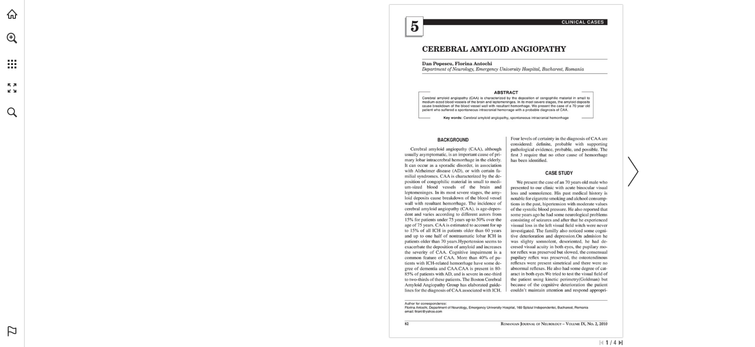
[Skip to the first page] (601, 342)
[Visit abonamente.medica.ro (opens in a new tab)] (12, 14)
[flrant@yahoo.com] (428, 311)
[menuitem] (12, 50)
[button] (12, 38)
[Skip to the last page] (621, 342)
